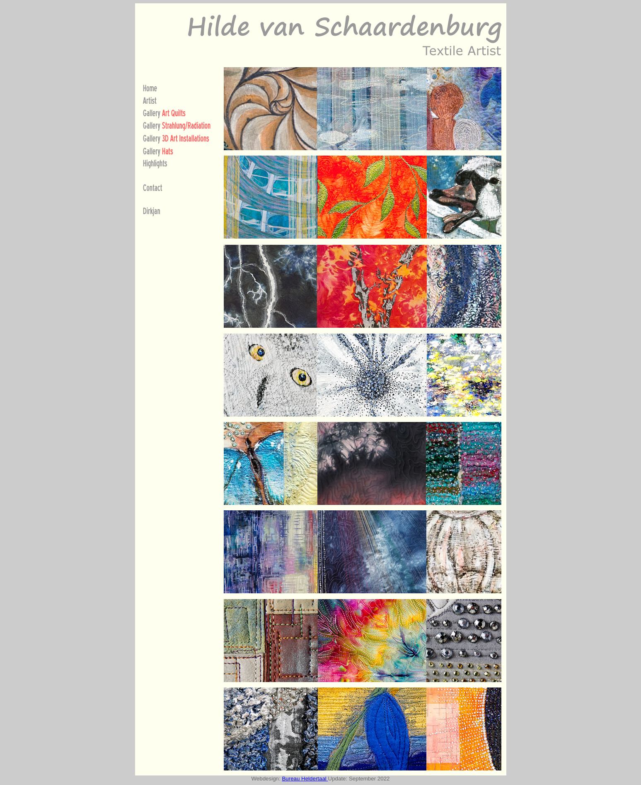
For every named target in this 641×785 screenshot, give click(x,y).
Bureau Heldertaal (305, 778)
